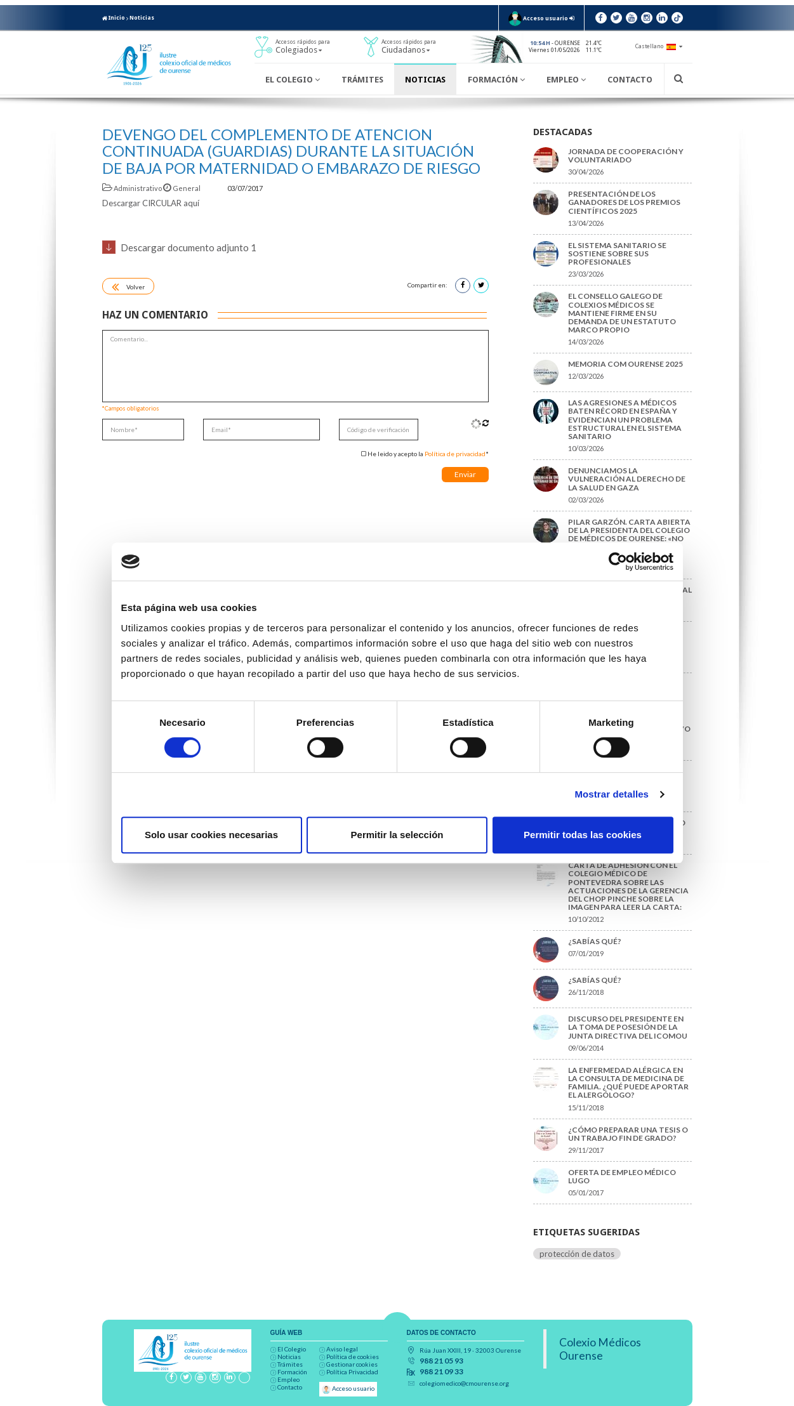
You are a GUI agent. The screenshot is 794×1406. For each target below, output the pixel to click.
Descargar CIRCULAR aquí (150, 203)
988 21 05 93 (441, 1361)
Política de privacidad (455, 453)
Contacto (629, 79)
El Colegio (292, 79)
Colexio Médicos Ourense (600, 1349)
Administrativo (132, 188)
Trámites (362, 79)
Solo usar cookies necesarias (211, 834)
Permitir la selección (397, 834)
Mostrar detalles (611, 794)
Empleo (566, 79)
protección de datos (576, 1254)
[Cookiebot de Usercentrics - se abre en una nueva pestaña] (617, 561)
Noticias (141, 18)
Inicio (113, 18)
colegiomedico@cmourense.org (464, 1383)
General (182, 188)
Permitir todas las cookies (583, 834)
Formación (496, 79)
